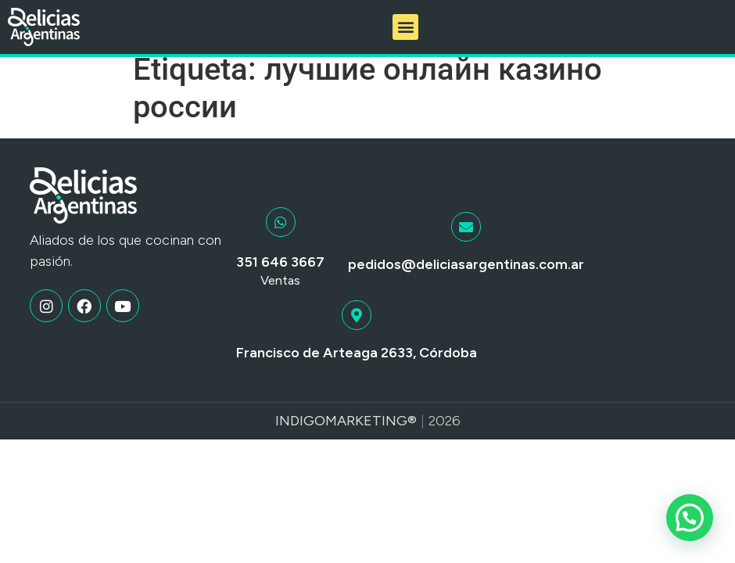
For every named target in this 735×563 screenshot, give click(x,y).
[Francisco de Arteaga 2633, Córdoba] (356, 327)
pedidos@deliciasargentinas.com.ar (466, 276)
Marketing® (371, 432)
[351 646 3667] (281, 234)
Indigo (300, 432)
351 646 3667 (280, 274)
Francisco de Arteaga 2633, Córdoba (356, 365)
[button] (405, 27)
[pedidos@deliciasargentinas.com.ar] (466, 238)
